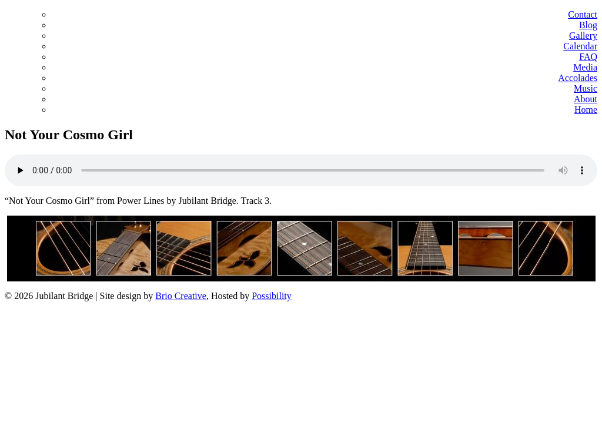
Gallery (583, 36)
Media (585, 67)
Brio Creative (180, 296)
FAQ (588, 57)
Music (585, 88)
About (585, 99)
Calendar (580, 46)
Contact (582, 14)
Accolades (577, 78)
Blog (588, 25)
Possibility (272, 296)
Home (585, 110)
